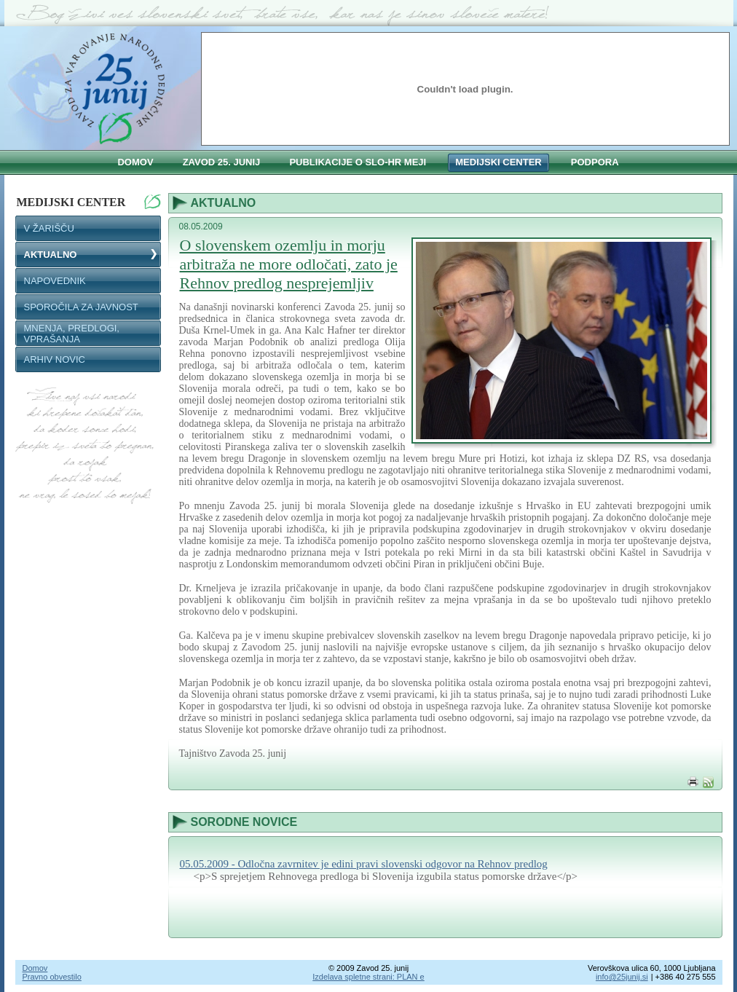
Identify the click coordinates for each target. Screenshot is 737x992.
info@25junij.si (622, 976)
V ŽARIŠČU (49, 228)
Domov (35, 968)
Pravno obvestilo (52, 976)
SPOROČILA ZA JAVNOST (81, 307)
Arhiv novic (55, 359)
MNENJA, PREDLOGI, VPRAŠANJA (71, 334)
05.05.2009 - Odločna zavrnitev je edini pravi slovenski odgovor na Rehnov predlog (364, 864)
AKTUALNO (50, 254)
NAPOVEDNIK (55, 280)
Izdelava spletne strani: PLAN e (368, 976)
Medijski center (89, 201)
